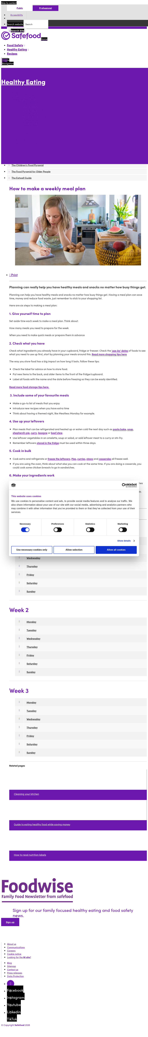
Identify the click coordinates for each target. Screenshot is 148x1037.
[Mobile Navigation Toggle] (4, 61)
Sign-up (10, 922)
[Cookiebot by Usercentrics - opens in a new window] (124, 485)
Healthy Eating (23, 81)
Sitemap (11, 966)
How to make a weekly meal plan (39, 103)
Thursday (32, 566)
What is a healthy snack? (35, 120)
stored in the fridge (48, 443)
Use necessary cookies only (31, 550)
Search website (15, 24)
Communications (16, 947)
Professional (45, 8)
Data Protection (15, 976)
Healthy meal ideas (32, 107)
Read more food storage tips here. (29, 387)
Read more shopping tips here (109, 354)
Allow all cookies (116, 550)
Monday (31, 622)
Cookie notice (14, 954)
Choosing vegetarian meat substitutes (42, 126)
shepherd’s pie (21, 433)
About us (11, 944)
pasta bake (119, 429)
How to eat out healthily (34, 123)
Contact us (12, 969)
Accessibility (16, 15)
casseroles (105, 458)
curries (81, 458)
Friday (30, 574)
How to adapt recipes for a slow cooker (43, 113)
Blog (9, 962)
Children (16, 136)
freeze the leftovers (59, 458)
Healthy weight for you (24, 133)
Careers (11, 950)
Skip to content (9, 2)
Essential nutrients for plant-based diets (43, 117)
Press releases (14, 972)
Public (20, 8)
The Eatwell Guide (21, 156)
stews (89, 458)
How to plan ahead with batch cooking (42, 110)
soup (130, 429)
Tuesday (31, 630)
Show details (124, 540)
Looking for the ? (19, 957)
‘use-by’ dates (120, 350)
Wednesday (33, 558)
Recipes (12, 53)
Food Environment (21, 93)
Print (13, 274)
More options (8, 88)
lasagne (42, 433)
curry (34, 433)
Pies (73, 458)
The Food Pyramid (21, 146)
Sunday (31, 591)
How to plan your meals (24, 100)
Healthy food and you (23, 97)
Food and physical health (25, 143)
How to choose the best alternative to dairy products (50, 130)
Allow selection (74, 550)
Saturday (32, 583)
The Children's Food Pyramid (27, 150)
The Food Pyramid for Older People (30, 153)
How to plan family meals (25, 140)
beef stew (56, 433)
